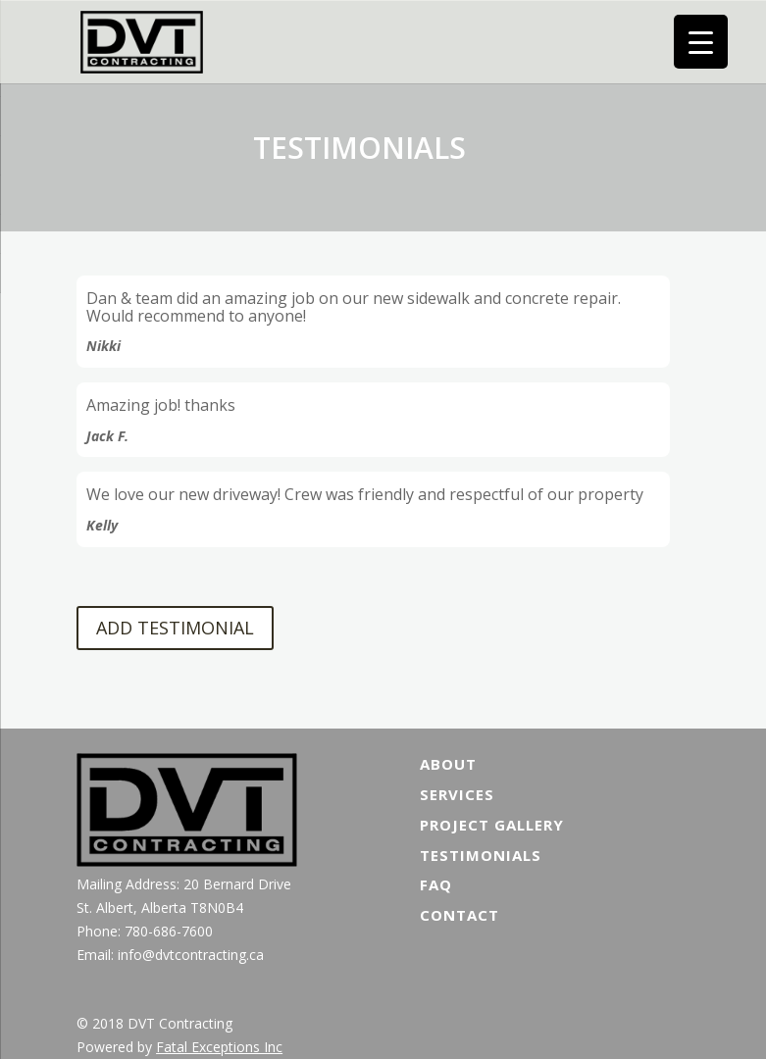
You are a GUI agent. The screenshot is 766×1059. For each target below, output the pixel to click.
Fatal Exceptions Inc (219, 1046)
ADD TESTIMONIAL (175, 627)
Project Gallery (492, 824)
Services (457, 794)
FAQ (436, 884)
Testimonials (480, 855)
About (448, 764)
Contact (459, 915)
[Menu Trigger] (701, 42)
